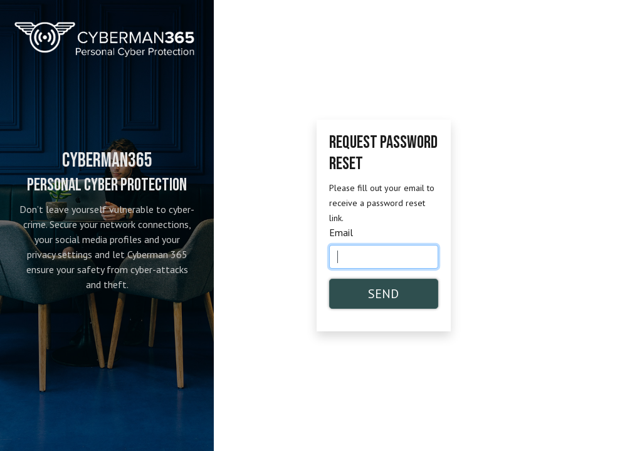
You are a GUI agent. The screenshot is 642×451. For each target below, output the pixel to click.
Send (383, 294)
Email (341, 232)
